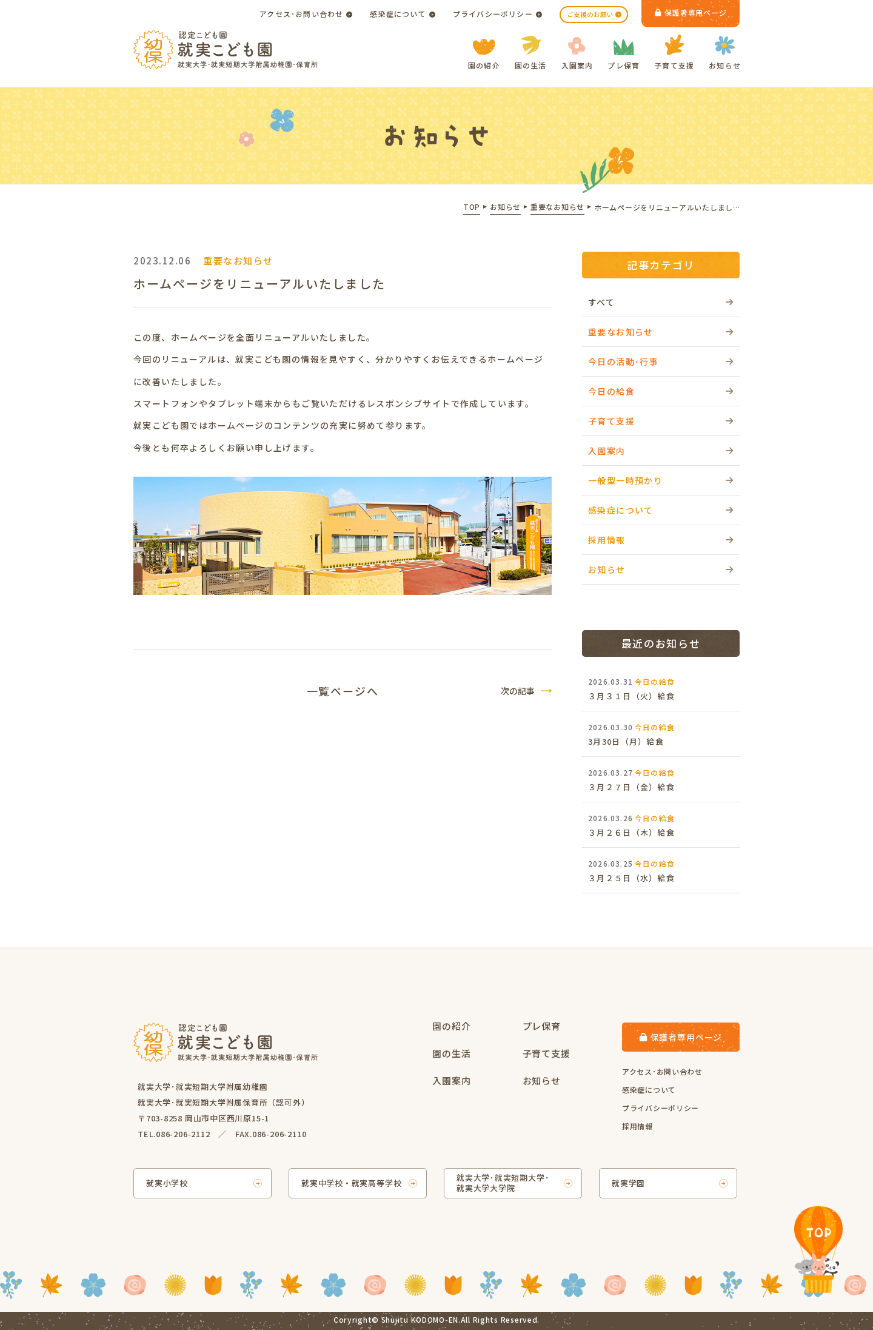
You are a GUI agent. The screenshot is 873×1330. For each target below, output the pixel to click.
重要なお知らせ (621, 332)
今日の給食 (611, 391)
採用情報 (607, 540)
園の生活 (531, 53)
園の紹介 (484, 54)
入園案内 (577, 53)
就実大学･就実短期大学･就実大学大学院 (503, 1183)
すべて (601, 302)
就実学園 (628, 1183)
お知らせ (725, 53)
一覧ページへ (343, 691)
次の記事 (518, 691)
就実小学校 (167, 1183)
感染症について (398, 13)
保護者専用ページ (691, 12)
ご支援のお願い (590, 14)
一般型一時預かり (625, 480)
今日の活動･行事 (623, 361)
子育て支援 (674, 52)
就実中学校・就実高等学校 (351, 1183)
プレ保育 (623, 54)
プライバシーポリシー (493, 13)
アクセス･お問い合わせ (301, 13)
